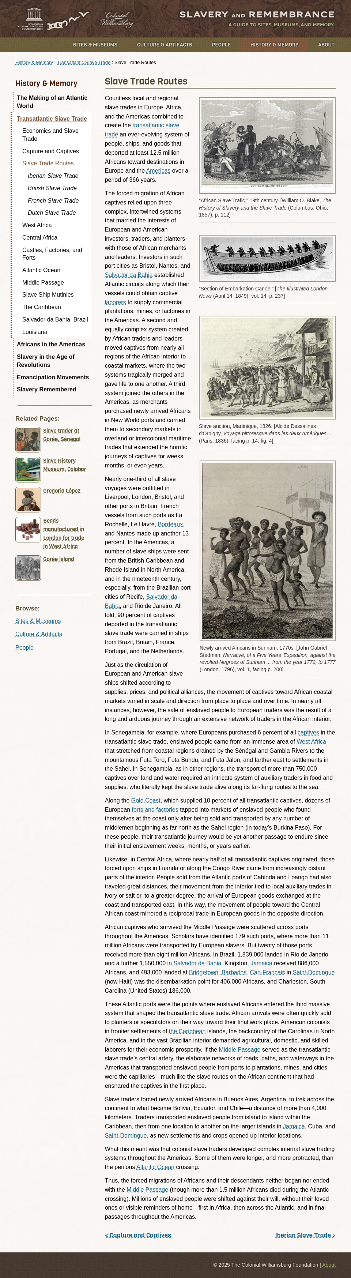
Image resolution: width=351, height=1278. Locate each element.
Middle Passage (240, 1049)
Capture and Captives (50, 151)
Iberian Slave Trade (53, 176)
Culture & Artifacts (164, 44)
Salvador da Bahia (129, 275)
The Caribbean (41, 307)
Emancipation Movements (53, 377)
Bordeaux (170, 524)
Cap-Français (267, 972)
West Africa (311, 741)
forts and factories (155, 810)
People (221, 44)
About (326, 44)
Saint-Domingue (314, 972)
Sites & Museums (95, 44)
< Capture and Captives (138, 1235)
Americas (158, 171)
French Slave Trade (53, 201)
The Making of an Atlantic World (52, 102)
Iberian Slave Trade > (305, 1235)
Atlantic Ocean (155, 1167)
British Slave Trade (52, 188)
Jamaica (261, 963)
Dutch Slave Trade (52, 213)
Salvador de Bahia (197, 963)
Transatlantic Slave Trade (83, 62)
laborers (115, 302)
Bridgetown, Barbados (217, 972)
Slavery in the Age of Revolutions (46, 361)
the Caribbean (187, 1031)
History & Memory (274, 44)
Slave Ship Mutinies (48, 295)
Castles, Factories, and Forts (52, 254)
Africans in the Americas (51, 344)
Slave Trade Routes (48, 163)
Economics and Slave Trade (50, 135)
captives (308, 732)
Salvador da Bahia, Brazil (55, 319)
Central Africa (39, 237)
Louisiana (35, 332)
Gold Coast (146, 800)
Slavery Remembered (46, 389)
